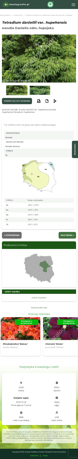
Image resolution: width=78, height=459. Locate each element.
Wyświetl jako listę (39, 307)
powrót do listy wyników (17, 101)
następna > (67, 235)
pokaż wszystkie (39, 297)
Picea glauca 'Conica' (21, 405)
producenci (75, 149)
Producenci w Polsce (15, 245)
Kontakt (34, 456)
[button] (16, 90)
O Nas (45, 456)
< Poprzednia (12, 235)
